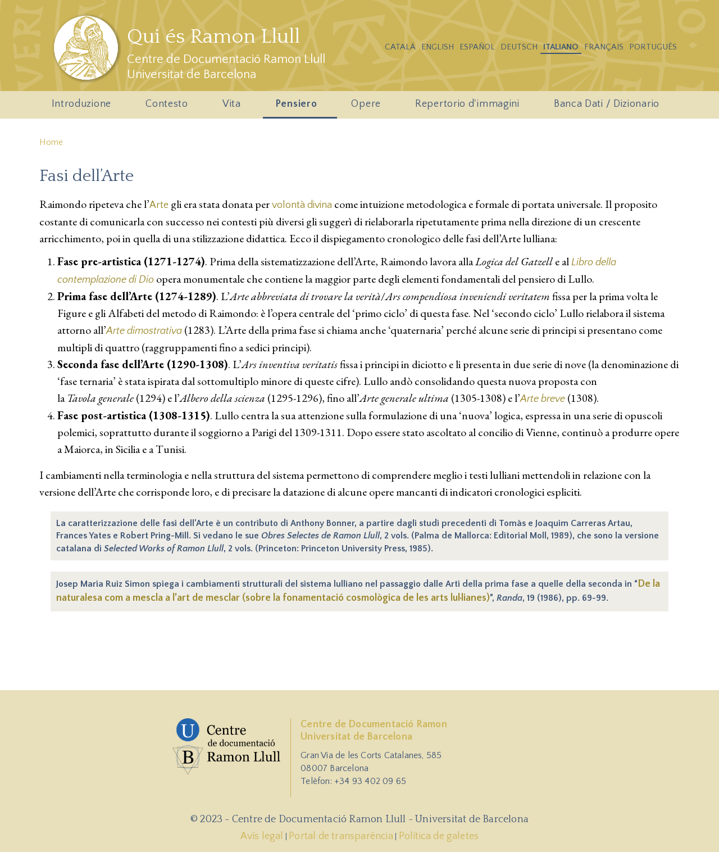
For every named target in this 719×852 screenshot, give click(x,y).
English (437, 47)
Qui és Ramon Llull (213, 36)
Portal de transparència (341, 836)
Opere (368, 106)
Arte (159, 205)
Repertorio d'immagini (469, 106)
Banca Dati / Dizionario (606, 104)
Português (653, 47)
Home (51, 142)
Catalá (400, 47)
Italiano (561, 47)
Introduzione (83, 106)
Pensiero (298, 106)
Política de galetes (439, 836)
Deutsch (519, 47)
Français (604, 47)
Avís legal (262, 836)
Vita (233, 106)
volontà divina (302, 205)
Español (477, 47)
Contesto (169, 106)
